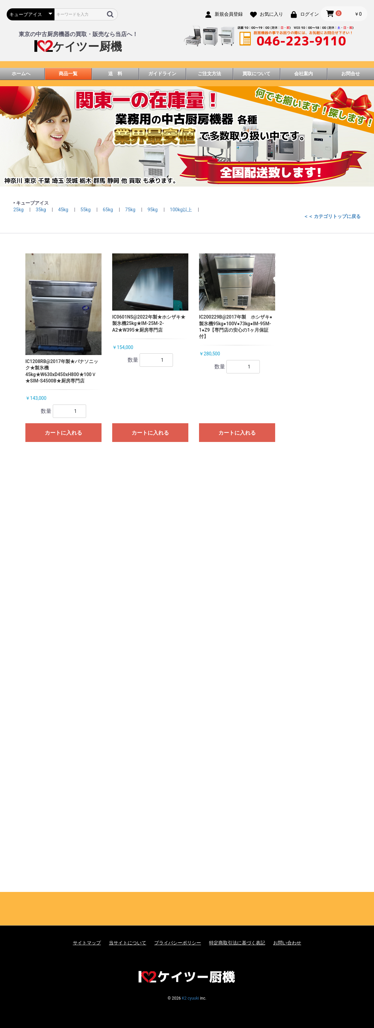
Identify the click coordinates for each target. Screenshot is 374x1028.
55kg (86, 209)
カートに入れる (63, 433)
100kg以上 (181, 209)
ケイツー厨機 (78, 46)
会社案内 (303, 73)
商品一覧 (68, 73)
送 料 (115, 73)
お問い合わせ (287, 942)
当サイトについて (127, 942)
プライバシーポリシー (177, 942)
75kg (131, 209)
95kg (153, 209)
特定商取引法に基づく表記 (237, 942)
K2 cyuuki (190, 998)
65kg (108, 209)
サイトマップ (87, 942)
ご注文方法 (209, 73)
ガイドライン (162, 73)
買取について (256, 73)
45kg (63, 209)
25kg (19, 209)
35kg (41, 209)
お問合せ (350, 73)
